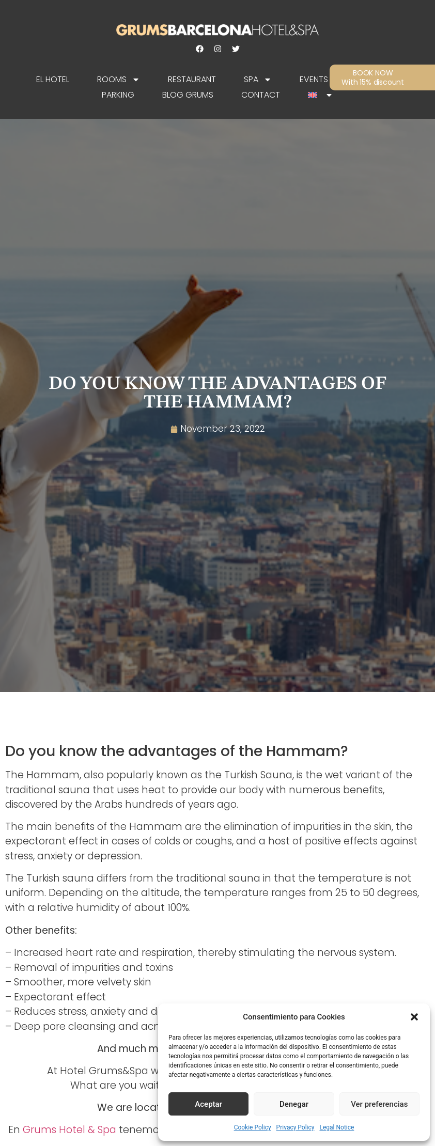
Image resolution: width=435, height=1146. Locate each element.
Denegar (293, 1104)
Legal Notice (336, 1127)
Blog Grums (187, 95)
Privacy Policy (295, 1127)
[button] (414, 1017)
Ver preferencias (379, 1104)
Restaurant (192, 79)
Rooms (118, 79)
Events (314, 79)
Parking (118, 95)
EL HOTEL (52, 79)
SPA (258, 79)
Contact (260, 95)
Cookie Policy (252, 1127)
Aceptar (208, 1104)
